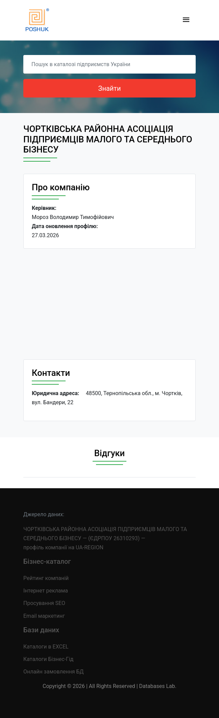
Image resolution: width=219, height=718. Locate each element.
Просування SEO (44, 603)
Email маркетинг (44, 616)
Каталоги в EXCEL (46, 646)
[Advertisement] (109, 304)
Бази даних (41, 630)
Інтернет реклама (45, 590)
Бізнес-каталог (47, 561)
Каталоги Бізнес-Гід (48, 659)
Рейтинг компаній (46, 578)
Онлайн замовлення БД (53, 671)
